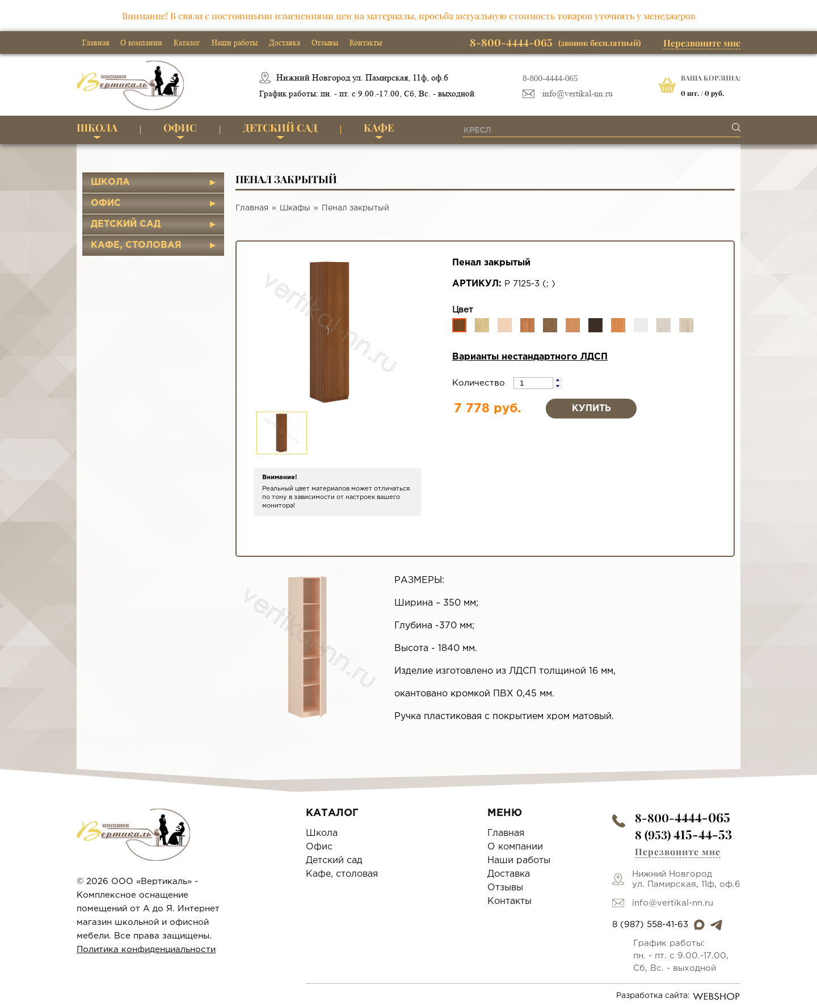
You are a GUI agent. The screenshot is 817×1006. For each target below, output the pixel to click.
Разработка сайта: (678, 996)
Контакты (365, 42)
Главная (95, 42)
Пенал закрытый (355, 208)
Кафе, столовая (136, 245)
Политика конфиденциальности (146, 949)
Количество (480, 383)
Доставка (284, 42)
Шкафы (295, 208)
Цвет (462, 310)
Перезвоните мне (701, 43)
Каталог (187, 42)
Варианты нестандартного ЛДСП (530, 357)
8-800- (682, 817)
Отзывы (324, 42)
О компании (141, 42)
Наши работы (235, 42)
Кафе (379, 127)
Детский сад (280, 127)
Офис (180, 127)
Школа (97, 127)
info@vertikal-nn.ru (577, 94)
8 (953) (683, 834)
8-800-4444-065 (550, 78)
